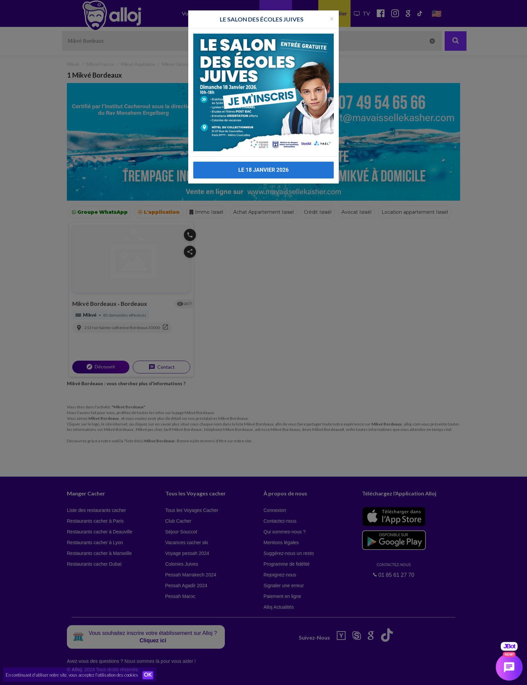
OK (148, 675)
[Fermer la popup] (332, 4)
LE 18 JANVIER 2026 (263, 156)
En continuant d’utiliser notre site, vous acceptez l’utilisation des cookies (72, 675)
